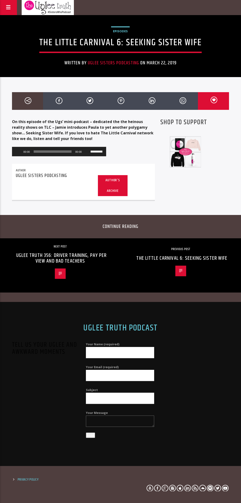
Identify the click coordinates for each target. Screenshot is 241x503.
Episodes (120, 31)
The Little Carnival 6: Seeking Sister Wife (181, 258)
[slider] (53, 151)
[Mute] (86, 151)
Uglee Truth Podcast (120, 328)
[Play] (18, 151)
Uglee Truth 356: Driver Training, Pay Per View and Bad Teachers (61, 258)
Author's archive (112, 185)
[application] (59, 151)
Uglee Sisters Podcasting (113, 63)
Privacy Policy (28, 479)
